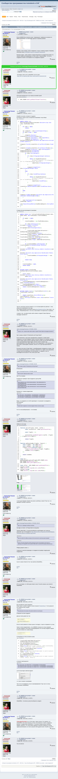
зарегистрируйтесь (5, 10)
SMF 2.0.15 (24, 774)
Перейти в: (38, 766)
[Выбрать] (22, 118)
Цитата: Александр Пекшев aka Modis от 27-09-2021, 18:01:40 (28, 523)
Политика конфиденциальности (29, 775)
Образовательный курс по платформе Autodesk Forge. (44, 11)
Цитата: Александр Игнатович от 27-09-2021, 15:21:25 (27, 371)
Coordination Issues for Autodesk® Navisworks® (35, 52)
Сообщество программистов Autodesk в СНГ (20, 3)
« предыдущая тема (45, 22)
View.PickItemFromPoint (41, 309)
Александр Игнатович (6, 70)
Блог (17, 63)
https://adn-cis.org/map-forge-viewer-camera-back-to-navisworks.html (31, 76)
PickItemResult (42, 606)
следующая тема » (52, 22)
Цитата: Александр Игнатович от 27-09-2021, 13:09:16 (27, 329)
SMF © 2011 (29, 774)
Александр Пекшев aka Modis (29, 66)
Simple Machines (34, 774)
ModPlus (18, 62)
